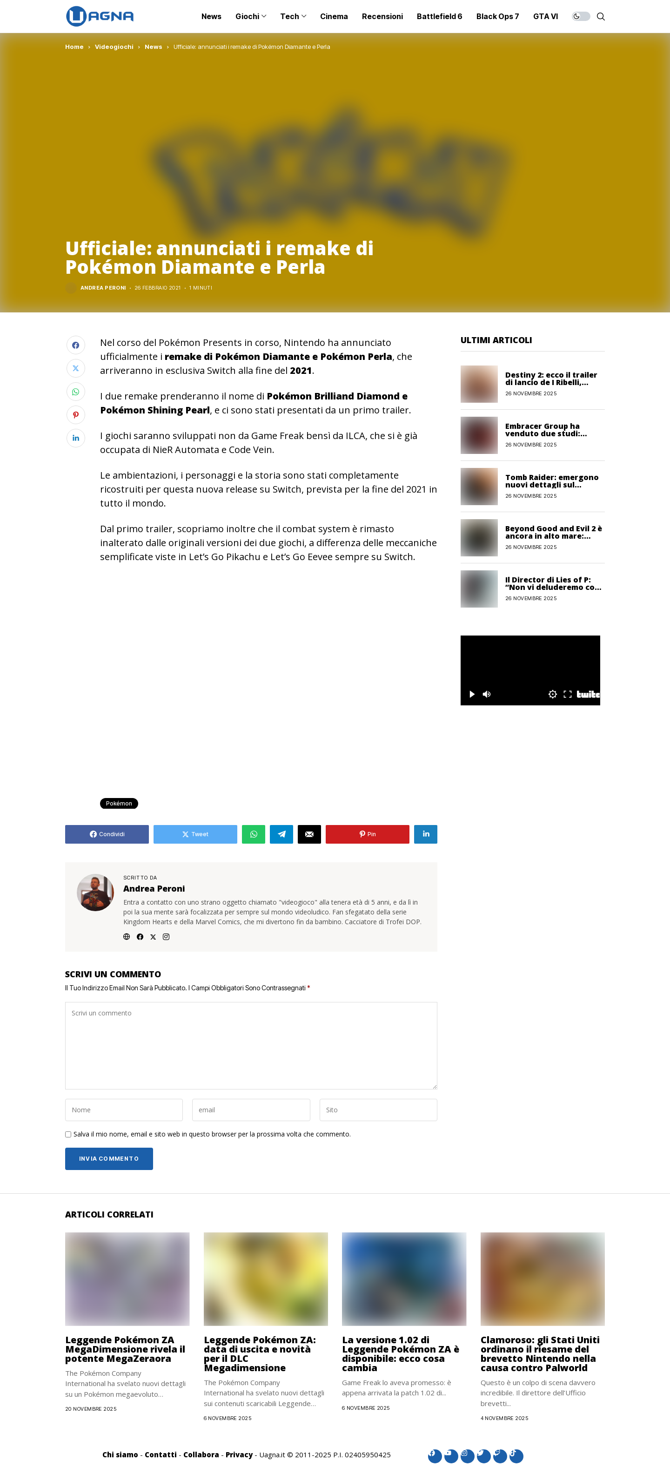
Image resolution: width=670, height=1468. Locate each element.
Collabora (201, 1454)
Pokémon (119, 803)
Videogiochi (114, 46)
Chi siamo (120, 1454)
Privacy (239, 1454)
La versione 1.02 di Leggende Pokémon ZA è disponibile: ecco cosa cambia (400, 1353)
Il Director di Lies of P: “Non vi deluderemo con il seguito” (552, 587)
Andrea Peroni (103, 288)
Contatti (161, 1454)
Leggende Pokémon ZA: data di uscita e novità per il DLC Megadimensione (260, 1353)
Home (74, 46)
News (153, 46)
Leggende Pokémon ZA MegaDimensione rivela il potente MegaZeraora (125, 1349)
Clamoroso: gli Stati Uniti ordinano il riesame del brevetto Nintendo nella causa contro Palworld (540, 1353)
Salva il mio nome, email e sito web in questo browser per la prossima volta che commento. (212, 1134)
